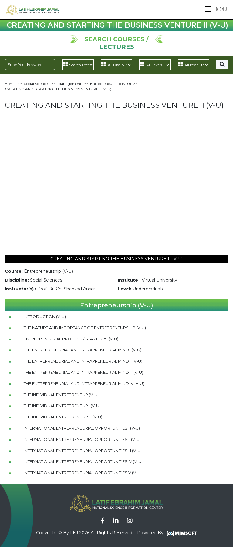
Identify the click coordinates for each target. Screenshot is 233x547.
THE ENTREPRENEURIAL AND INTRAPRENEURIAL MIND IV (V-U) (84, 383)
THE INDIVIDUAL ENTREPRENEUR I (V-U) (62, 405)
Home (10, 83)
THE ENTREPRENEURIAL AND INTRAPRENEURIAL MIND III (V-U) (83, 372)
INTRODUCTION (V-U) (45, 316)
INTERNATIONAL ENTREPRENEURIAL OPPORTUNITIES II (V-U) (82, 439)
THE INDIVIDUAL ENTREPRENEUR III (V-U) (63, 416)
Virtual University (159, 280)
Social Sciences (36, 83)
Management (70, 83)
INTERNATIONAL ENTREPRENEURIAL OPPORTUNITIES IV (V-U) (83, 461)
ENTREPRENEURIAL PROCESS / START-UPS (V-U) (71, 338)
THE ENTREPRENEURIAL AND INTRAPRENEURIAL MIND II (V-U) (83, 361)
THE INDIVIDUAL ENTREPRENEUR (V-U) (61, 394)
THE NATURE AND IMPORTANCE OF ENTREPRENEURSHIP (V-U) (85, 327)
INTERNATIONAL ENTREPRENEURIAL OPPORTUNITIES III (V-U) (83, 450)
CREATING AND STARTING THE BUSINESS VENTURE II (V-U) (58, 89)
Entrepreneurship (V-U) (110, 83)
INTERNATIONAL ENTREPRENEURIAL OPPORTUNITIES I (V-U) (82, 428)
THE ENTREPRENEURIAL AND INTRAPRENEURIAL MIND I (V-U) (82, 349)
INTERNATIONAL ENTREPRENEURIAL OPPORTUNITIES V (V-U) (83, 472)
